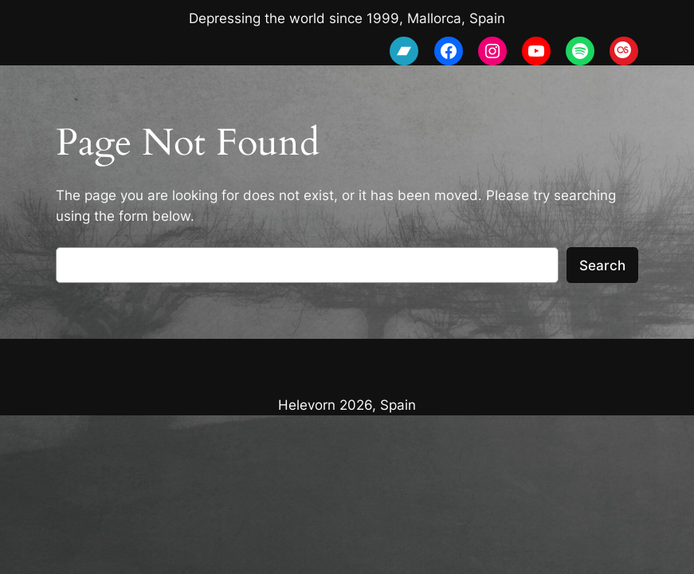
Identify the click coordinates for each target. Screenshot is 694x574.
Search (602, 265)
